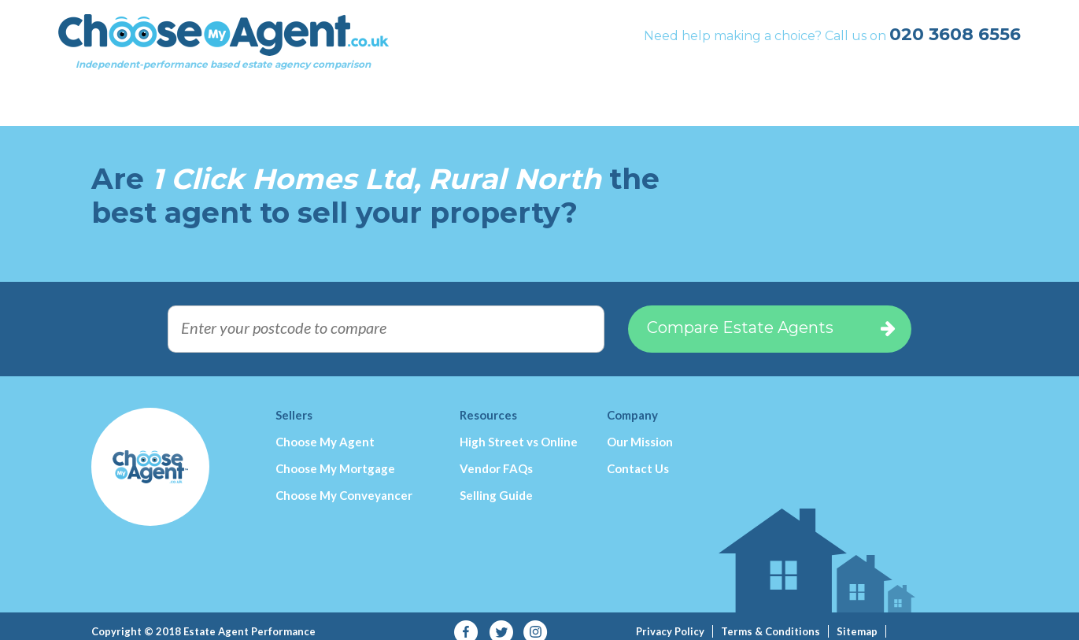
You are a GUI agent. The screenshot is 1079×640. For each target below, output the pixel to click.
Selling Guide (496, 483)
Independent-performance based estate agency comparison (256, 52)
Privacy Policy (670, 619)
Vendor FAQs (496, 456)
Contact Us (638, 456)
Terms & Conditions (770, 619)
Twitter (501, 621)
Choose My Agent (325, 430)
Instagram (535, 621)
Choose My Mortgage (335, 456)
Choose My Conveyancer (343, 483)
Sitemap (857, 619)
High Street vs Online (519, 430)
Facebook (466, 621)
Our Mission (640, 430)
